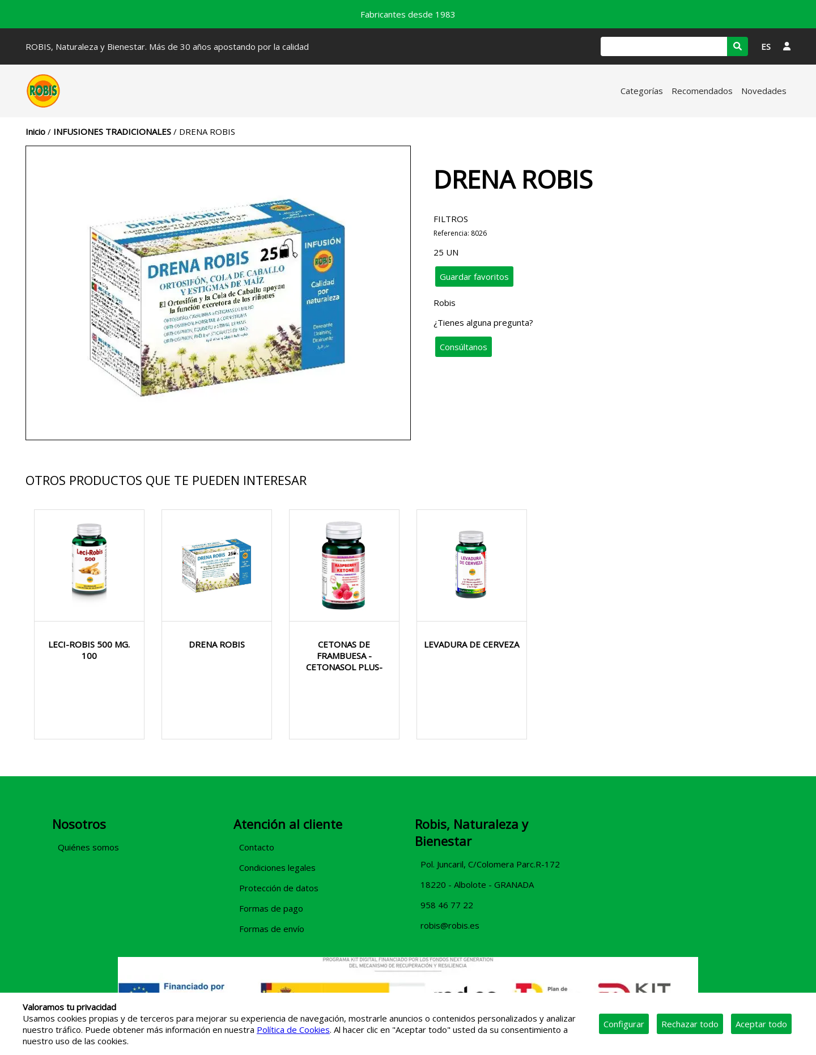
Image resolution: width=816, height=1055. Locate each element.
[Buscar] (664, 46)
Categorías (641, 90)
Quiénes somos (88, 847)
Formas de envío (271, 928)
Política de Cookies (293, 1029)
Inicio (35, 131)
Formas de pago (271, 908)
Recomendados (702, 90)
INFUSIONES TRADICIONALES (112, 131)
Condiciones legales (277, 867)
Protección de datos (278, 888)
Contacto (256, 847)
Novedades (764, 90)
